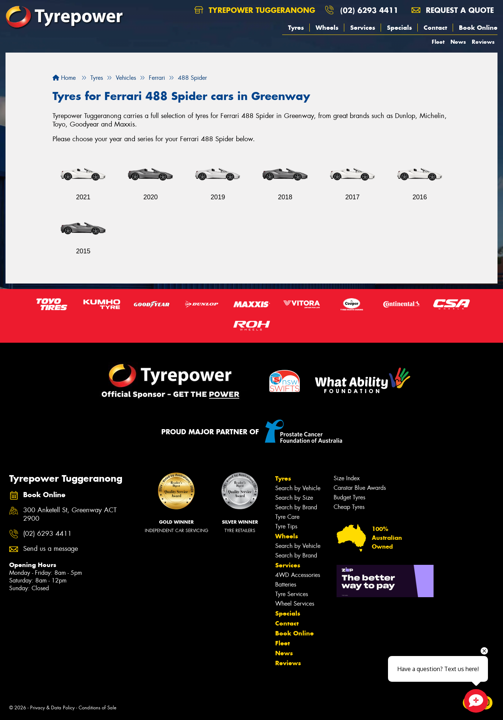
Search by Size (294, 498)
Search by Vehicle (297, 488)
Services (362, 28)
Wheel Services (294, 603)
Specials (399, 28)
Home (64, 78)
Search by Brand (296, 507)
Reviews (483, 41)
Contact (435, 28)
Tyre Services (291, 594)
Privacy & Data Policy (52, 708)
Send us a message (50, 549)
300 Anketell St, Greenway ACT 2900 (69, 514)
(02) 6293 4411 (369, 10)
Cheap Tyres (349, 507)
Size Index (347, 478)
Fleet (438, 41)
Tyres (296, 28)
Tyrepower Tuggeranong (254, 10)
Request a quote (453, 10)
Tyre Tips (286, 526)
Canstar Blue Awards (360, 488)
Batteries (285, 584)
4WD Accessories (297, 575)
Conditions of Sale (97, 708)
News (458, 41)
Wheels (327, 28)
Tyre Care (287, 517)
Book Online (478, 28)
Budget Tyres (349, 497)
